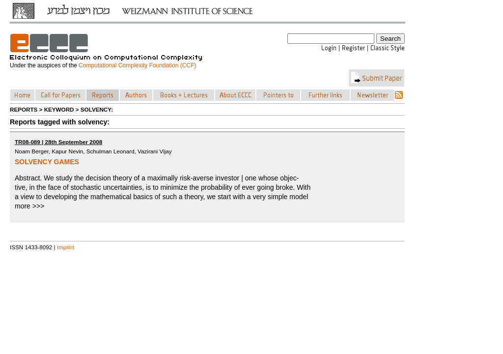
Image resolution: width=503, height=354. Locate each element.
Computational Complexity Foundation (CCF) (137, 65)
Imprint (66, 247)
